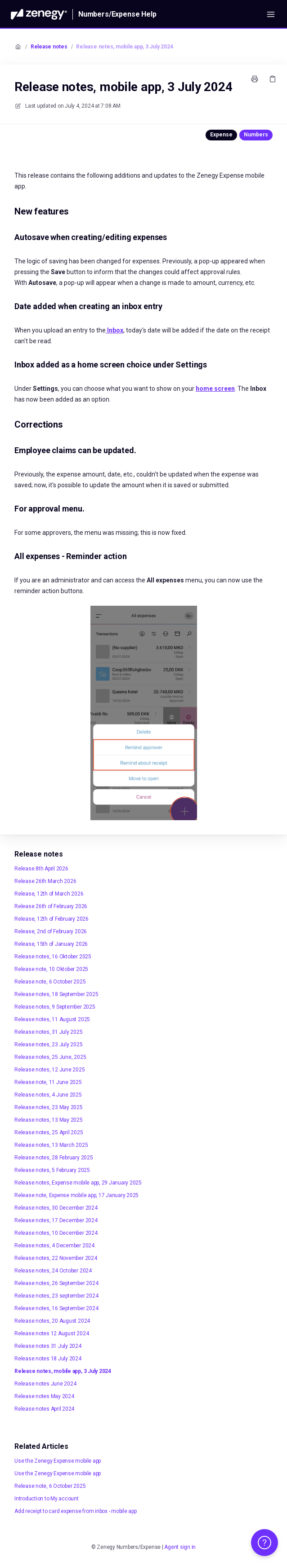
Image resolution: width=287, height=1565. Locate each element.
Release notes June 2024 (45, 1384)
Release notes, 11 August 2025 (52, 1019)
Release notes (49, 47)
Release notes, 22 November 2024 (55, 1258)
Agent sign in (180, 1547)
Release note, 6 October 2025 (49, 982)
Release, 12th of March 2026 (49, 894)
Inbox (114, 330)
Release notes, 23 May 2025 (48, 1107)
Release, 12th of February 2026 (51, 919)
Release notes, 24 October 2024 (53, 1271)
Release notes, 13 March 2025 (51, 1145)
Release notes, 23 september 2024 (56, 1296)
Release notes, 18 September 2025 (56, 994)
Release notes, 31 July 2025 (48, 1032)
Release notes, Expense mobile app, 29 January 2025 (78, 1183)
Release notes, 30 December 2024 (56, 1208)
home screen (215, 388)
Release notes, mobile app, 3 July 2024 (124, 47)
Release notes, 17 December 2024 (56, 1220)
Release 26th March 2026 (45, 881)
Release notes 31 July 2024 (47, 1346)
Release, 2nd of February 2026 (50, 931)
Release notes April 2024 (44, 1409)
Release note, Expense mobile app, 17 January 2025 (76, 1195)
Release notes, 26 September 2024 (56, 1283)
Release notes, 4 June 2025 (48, 1095)
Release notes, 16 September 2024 (56, 1308)
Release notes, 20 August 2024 (52, 1321)
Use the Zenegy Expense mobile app (57, 1461)
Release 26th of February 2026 (50, 906)
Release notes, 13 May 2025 (48, 1120)
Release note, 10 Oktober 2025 (51, 969)
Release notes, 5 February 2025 (52, 1170)
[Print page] (254, 79)
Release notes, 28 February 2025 (53, 1157)
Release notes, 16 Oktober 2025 (52, 956)
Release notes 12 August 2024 (51, 1333)
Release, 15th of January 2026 (51, 944)
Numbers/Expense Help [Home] (117, 14)
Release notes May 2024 (44, 1396)
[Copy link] (272, 79)
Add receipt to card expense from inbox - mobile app (75, 1511)
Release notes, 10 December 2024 (56, 1233)
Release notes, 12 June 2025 (49, 1070)
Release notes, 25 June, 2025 (50, 1057)
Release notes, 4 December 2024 (54, 1245)
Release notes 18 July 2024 (47, 1358)
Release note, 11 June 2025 (48, 1082)
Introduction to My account (46, 1498)
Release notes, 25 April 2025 (48, 1132)
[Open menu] (271, 14)
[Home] (39, 14)
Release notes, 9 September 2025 (54, 1007)
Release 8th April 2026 (41, 869)
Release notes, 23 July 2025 (48, 1044)
